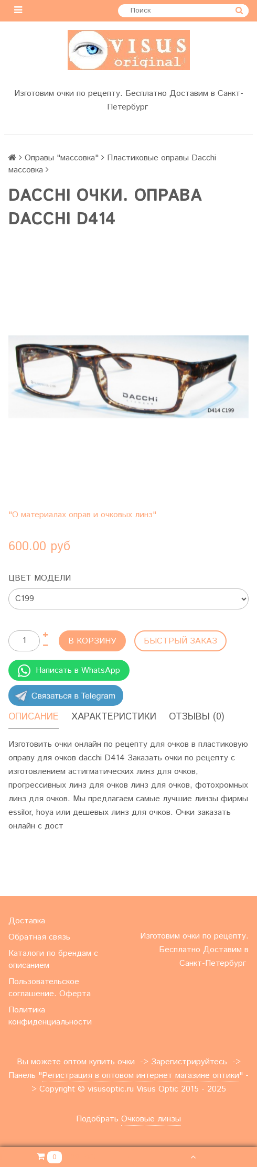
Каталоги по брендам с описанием (53, 959)
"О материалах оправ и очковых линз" (82, 515)
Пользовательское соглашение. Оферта (49, 988)
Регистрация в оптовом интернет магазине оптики (140, 1076)
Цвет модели (39, 578)
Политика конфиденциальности (50, 1016)
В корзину (92, 641)
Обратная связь (39, 937)
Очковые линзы (151, 1119)
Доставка (26, 921)
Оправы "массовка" (62, 158)
